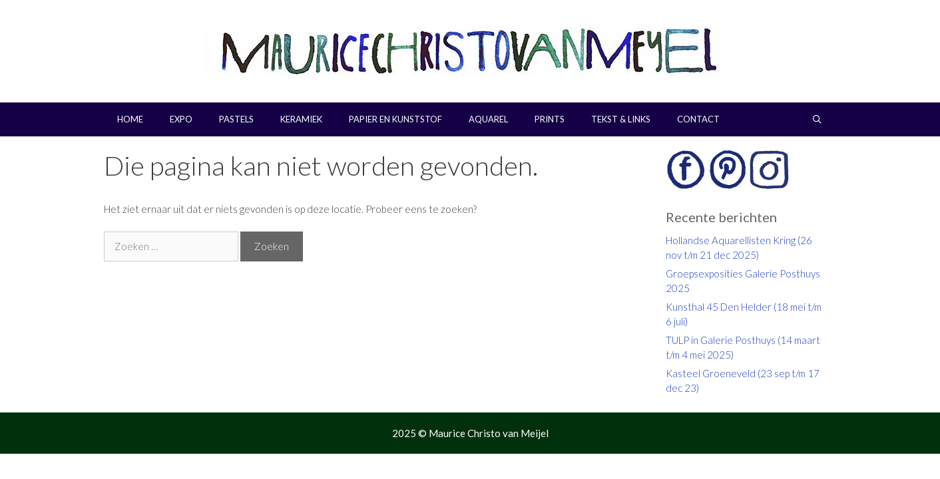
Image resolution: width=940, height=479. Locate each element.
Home (130, 119)
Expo (181, 119)
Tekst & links (620, 119)
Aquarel (488, 119)
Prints (550, 119)
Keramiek (301, 119)
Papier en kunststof (395, 119)
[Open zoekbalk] (817, 119)
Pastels (236, 119)
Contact (698, 119)
